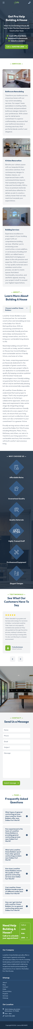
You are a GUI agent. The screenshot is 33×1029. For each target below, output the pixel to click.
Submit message (10, 783)
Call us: (15, 47)
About (5, 982)
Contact (5, 987)
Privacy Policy (7, 991)
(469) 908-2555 (10, 1016)
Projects (5, 993)
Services (5, 996)
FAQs (4, 989)
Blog (4, 985)
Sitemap (5, 998)
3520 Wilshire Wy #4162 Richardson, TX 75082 (12, 1010)
